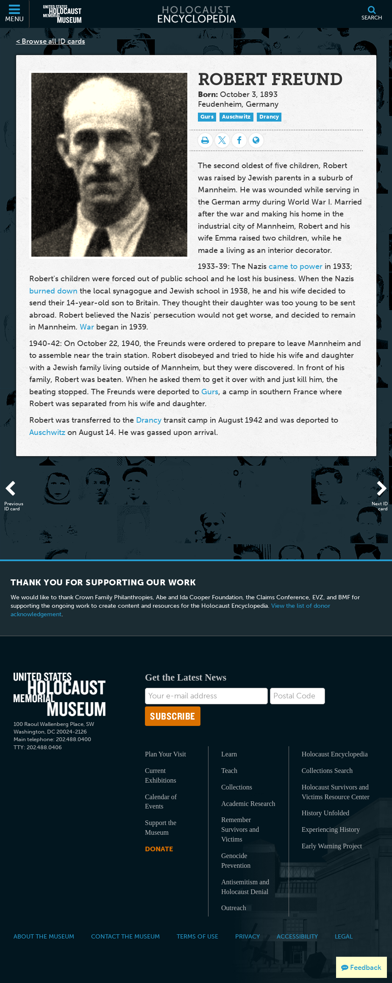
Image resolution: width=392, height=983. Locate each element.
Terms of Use (197, 936)
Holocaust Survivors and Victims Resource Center (336, 792)
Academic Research (248, 803)
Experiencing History (331, 829)
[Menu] (15, 14)
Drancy (269, 117)
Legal (344, 936)
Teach (229, 770)
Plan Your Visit (165, 754)
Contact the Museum (125, 936)
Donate (159, 849)
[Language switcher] (256, 140)
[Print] (205, 140)
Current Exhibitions (160, 775)
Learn (229, 754)
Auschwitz (236, 117)
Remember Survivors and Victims (240, 829)
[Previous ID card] (14, 489)
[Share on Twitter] (222, 140)
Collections (236, 787)
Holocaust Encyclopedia (335, 754)
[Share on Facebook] (239, 140)
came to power (295, 266)
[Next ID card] (377, 489)
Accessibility (297, 936)
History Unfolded (325, 813)
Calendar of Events (161, 801)
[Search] (371, 14)
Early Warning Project (332, 846)
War (87, 327)
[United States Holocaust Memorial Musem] (60, 694)
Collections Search (327, 770)
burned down (53, 291)
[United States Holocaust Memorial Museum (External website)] (62, 14)
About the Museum (44, 936)
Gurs (207, 117)
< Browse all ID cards (50, 41)
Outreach (233, 907)
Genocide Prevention (235, 860)
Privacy (247, 936)
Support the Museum (160, 827)
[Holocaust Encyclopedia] (196, 14)
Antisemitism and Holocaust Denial (245, 886)
